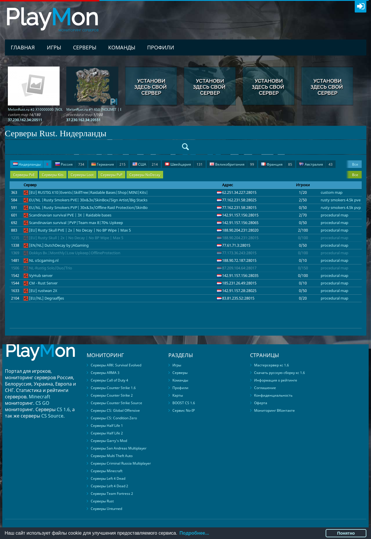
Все (355, 164)
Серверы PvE (24, 174)
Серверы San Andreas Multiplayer (119, 448)
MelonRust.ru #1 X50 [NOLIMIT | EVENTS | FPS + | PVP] (111, 109)
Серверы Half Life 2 (107, 433)
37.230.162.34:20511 (25, 119)
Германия (108, 164)
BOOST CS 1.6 (183, 402)
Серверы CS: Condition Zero (114, 418)
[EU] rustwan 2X (43, 290)
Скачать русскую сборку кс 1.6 (279, 372)
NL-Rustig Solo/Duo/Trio (50, 268)
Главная (23, 47)
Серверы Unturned (106, 508)
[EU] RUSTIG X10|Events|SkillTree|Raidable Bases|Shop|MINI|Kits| (88, 192)
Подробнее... (194, 533)
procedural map (334, 215)
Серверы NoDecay (144, 174)
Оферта (260, 402)
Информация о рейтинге (275, 380)
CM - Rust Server (43, 283)
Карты (177, 395)
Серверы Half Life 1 (107, 425)
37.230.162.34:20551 (83, 119)
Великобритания (232, 164)
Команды (121, 47)
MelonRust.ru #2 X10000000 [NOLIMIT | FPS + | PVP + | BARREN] (60, 109)
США (145, 164)
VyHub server (41, 275)
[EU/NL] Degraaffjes (46, 298)
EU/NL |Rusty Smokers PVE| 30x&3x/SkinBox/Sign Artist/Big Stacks (88, 200)
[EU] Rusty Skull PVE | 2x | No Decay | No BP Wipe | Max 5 (80, 230)
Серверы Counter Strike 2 (112, 395)
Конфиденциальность (273, 395)
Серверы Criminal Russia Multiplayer (121, 463)
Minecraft (39, 396)
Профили (160, 47)
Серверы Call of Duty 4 (109, 380)
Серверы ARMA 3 (105, 372)
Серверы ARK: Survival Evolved (116, 365)
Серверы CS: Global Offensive (115, 410)
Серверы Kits (53, 174)
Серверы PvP (111, 174)
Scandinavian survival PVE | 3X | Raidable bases (70, 215)
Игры (54, 47)
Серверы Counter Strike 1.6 (113, 387)
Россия (69, 164)
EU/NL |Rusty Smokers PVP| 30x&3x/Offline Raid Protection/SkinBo (88, 207)
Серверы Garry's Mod (109, 440)
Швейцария (184, 164)
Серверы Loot (82, 174)
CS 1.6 (63, 409)
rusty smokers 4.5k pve (341, 200)
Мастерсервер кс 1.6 (271, 365)
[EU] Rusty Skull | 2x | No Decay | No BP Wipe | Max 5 (76, 237)
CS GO (42, 403)
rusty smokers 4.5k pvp (341, 207)
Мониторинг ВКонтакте (274, 410)
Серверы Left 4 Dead (108, 478)
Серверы (84, 47)
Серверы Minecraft (106, 470)
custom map (332, 192)
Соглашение (265, 387)
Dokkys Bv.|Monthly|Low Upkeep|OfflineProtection (74, 252)
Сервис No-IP (183, 410)
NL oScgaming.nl (43, 260)
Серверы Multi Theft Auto (112, 455)
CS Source (52, 416)
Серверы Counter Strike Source (116, 402)
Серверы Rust (102, 501)
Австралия (316, 164)
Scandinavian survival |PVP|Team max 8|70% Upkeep (76, 222)
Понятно (346, 533)
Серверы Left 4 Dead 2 (109, 486)
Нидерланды (30, 164)
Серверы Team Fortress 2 (112, 493)
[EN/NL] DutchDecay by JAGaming (59, 245)
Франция (276, 164)
